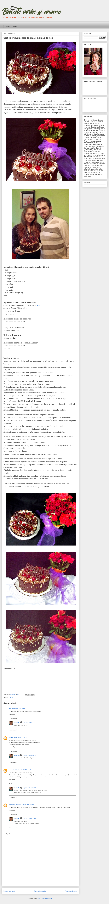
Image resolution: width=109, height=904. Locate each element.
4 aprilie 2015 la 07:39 (20, 737)
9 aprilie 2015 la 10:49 (29, 788)
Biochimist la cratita (15, 804)
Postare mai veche (71, 891)
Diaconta (17, 722)
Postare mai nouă (9, 891)
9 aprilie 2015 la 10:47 (29, 722)
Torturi (11, 697)
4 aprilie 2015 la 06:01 (18, 708)
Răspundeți (12, 714)
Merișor (11, 737)
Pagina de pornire (11, 26)
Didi (10, 708)
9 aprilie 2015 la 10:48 (29, 755)
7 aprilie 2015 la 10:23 (28, 804)
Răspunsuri (14, 718)
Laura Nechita (13, 770)
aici (38, 305)
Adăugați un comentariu (11, 834)
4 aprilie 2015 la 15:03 (24, 770)
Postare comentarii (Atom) (44, 898)
